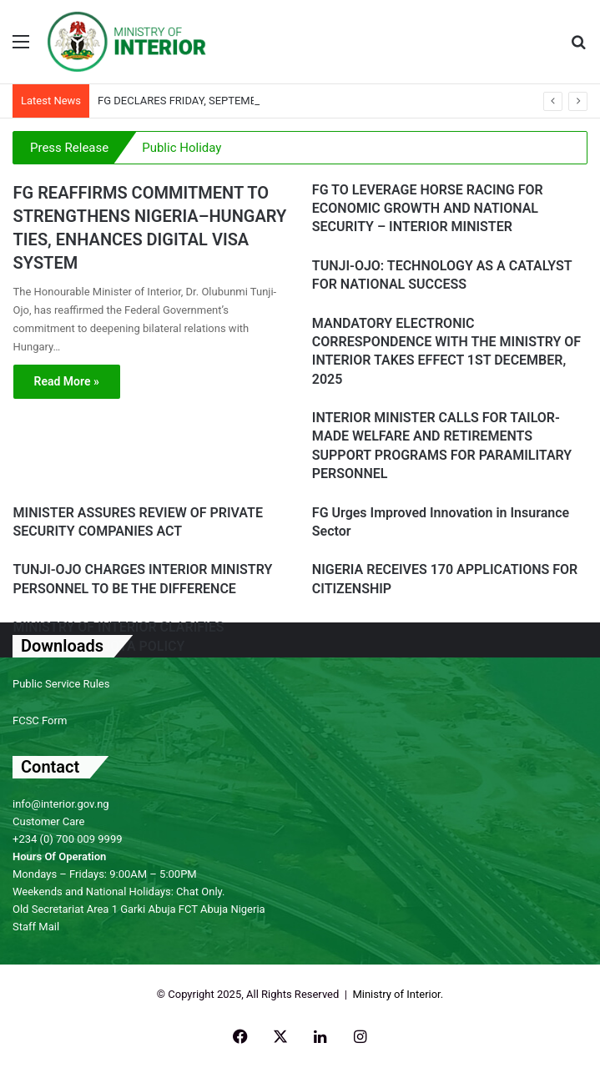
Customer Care (49, 821)
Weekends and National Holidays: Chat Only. (118, 891)
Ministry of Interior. (397, 994)
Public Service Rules (61, 684)
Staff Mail (36, 926)
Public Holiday (181, 147)
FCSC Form (40, 720)
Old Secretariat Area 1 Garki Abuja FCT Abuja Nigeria (139, 909)
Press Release (69, 147)
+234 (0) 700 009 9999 (68, 839)
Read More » (66, 381)
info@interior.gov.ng (61, 804)
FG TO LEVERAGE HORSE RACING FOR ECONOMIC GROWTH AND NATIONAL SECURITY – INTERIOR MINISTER (427, 208)
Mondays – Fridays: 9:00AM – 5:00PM (105, 874)
